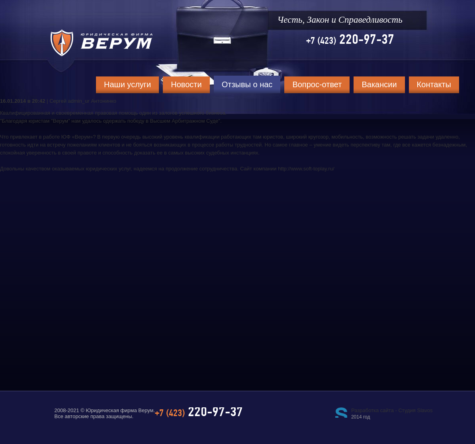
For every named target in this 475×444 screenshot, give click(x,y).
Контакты (434, 84)
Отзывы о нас (247, 84)
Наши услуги (127, 84)
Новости (186, 84)
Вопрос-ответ (317, 84)
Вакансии (379, 84)
